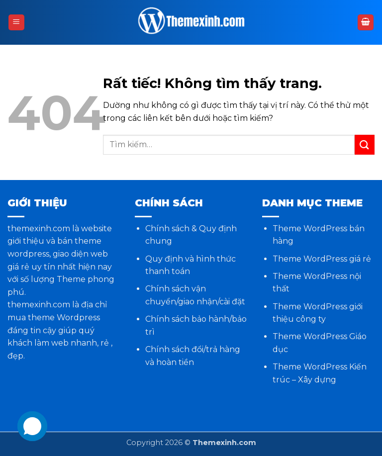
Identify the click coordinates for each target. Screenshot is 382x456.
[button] (16, 22)
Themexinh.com (224, 442)
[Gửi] (365, 144)
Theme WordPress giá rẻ (322, 259)
